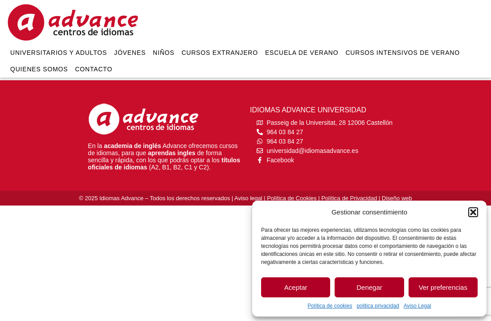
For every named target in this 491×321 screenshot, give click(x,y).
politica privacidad (377, 306)
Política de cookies (329, 306)
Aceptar (295, 287)
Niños (163, 52)
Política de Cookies (291, 198)
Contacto (93, 69)
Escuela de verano (302, 52)
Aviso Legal (417, 306)
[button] (473, 212)
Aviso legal (248, 198)
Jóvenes (130, 52)
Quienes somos (39, 69)
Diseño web (397, 198)
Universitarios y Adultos (58, 52)
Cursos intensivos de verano (402, 52)
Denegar (369, 287)
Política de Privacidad (349, 198)
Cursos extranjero (219, 52)
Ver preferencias (443, 287)
